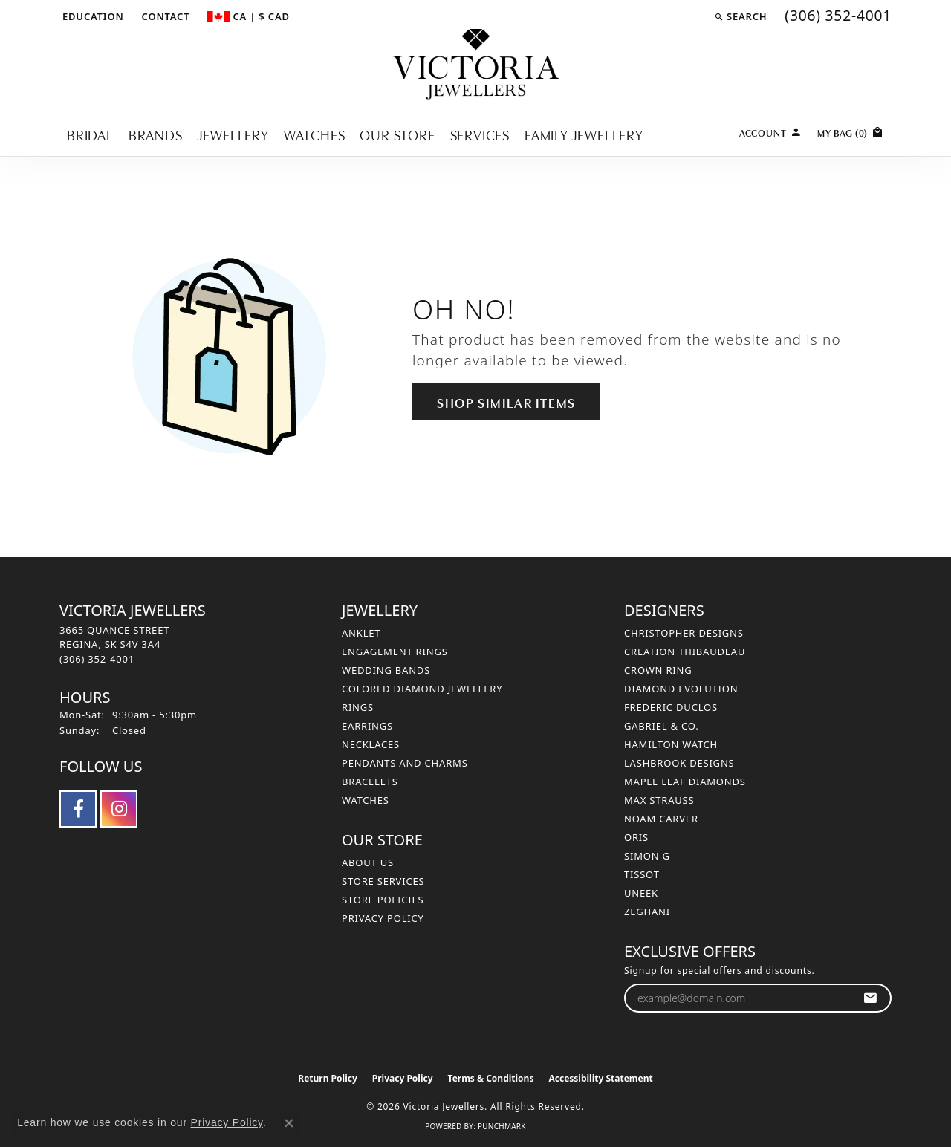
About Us (368, 862)
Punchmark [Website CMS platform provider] (502, 1126)
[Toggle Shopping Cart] (850, 131)
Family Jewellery (584, 134)
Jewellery (233, 134)
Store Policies (382, 899)
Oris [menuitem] (636, 837)
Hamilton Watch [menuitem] (671, 744)
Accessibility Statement (600, 1078)
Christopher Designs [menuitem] (684, 633)
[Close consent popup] (289, 1123)
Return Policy (327, 1078)
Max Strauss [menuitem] (659, 800)
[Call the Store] (96, 659)
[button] (91, 16)
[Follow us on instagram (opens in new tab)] (118, 809)
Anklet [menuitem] (361, 633)
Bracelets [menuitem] (370, 781)
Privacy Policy (383, 918)
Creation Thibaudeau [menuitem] (684, 651)
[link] (164, 16)
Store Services (383, 881)
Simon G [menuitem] (647, 855)
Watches (314, 134)
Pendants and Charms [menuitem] (405, 763)
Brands (156, 134)
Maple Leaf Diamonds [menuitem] (685, 781)
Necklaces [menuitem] (371, 744)
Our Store (397, 134)
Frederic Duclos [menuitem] (671, 707)
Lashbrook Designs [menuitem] (679, 763)
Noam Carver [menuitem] (661, 818)
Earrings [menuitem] (367, 725)
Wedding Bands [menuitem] (386, 670)
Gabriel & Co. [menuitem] (661, 725)
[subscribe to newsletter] (870, 998)
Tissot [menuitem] (642, 874)
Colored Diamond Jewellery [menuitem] (422, 688)
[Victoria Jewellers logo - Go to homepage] (475, 65)
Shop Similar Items (506, 402)
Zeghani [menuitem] (647, 911)
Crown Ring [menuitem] (658, 670)
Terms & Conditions (491, 1078)
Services (480, 134)
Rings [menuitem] (358, 707)
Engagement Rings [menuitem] (395, 651)
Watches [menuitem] (365, 800)
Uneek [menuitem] (641, 893)
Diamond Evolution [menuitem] (681, 688)
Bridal (90, 134)
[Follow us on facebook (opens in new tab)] (78, 809)
